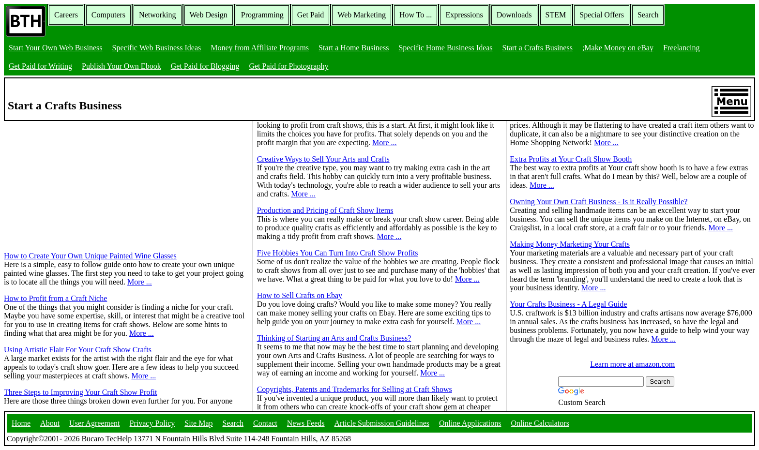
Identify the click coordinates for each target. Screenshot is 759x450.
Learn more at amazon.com (632, 364)
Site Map (198, 423)
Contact (265, 423)
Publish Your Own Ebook (121, 66)
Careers (66, 15)
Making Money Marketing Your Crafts (570, 244)
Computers (108, 15)
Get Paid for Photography (288, 66)
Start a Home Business (354, 48)
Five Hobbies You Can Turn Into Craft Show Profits (337, 253)
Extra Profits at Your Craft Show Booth (571, 159)
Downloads (514, 15)
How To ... (415, 15)
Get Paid (310, 15)
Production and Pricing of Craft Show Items (325, 210)
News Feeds (306, 423)
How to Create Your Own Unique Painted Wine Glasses (90, 256)
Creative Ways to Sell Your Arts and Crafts (323, 159)
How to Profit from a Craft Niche (55, 298)
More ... (139, 282)
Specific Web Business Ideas (156, 48)
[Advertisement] (76, 181)
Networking (157, 15)
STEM (556, 15)
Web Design (209, 15)
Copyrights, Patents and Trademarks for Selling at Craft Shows (354, 389)
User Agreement (94, 423)
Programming (262, 15)
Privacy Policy (152, 423)
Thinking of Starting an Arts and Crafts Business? (334, 338)
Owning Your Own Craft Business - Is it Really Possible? (598, 201)
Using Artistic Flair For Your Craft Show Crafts (78, 349)
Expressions (464, 15)
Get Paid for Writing (40, 66)
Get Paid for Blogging (205, 66)
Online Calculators (540, 423)
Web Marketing (361, 15)
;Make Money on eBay (617, 48)
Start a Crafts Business (537, 48)
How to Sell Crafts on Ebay (299, 295)
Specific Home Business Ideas (445, 48)
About (50, 423)
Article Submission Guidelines (381, 423)
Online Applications (470, 423)
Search (648, 15)
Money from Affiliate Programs (260, 48)
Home (21, 423)
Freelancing (681, 48)
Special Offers (601, 15)
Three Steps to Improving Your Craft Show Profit (80, 392)
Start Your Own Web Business (56, 48)
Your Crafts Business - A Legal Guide (568, 304)
